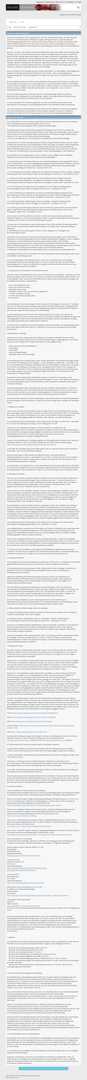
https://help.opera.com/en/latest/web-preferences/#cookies (32, 721)
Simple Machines (23, 1075)
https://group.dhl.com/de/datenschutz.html (21, 870)
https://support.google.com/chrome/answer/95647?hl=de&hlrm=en (35, 713)
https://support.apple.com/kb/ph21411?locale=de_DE (29, 732)
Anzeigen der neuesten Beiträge (70, 15)
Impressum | (41, 2)
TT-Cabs (78, 2)
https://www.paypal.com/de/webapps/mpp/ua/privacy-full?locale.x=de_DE (31, 445)
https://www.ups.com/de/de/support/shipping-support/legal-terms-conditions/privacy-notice (37, 895)
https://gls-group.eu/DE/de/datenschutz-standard (23, 856)
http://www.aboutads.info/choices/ (18, 740)
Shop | (58, 2)
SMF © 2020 (15, 1075)
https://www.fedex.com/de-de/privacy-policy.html (23, 906)
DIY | (63, 2)
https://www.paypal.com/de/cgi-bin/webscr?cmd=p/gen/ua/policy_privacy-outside (34, 805)
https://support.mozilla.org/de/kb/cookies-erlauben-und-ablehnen (34, 717)
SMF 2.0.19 (8, 1075)
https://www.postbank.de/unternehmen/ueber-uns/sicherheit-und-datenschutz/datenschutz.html (39, 835)
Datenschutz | (51, 2)
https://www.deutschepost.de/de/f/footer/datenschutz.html (27, 868)
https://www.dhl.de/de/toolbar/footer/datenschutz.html (25, 883)
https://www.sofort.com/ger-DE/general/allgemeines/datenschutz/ (29, 826)
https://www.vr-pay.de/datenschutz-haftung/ (22, 816)
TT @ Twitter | (70, 2)
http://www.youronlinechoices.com (54, 740)
